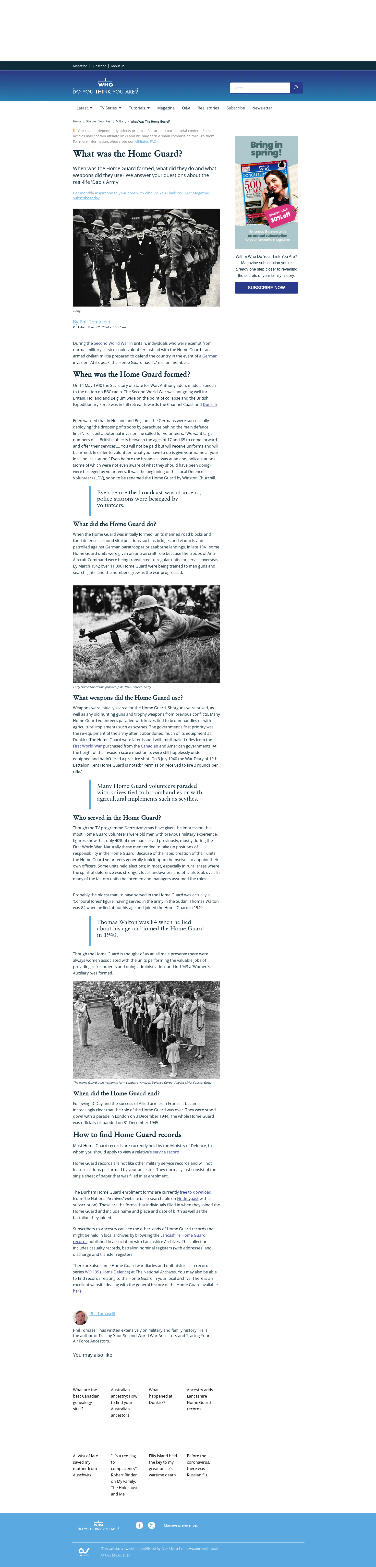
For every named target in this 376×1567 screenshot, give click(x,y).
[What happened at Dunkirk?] (165, 1372)
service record (166, 1152)
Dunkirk (210, 404)
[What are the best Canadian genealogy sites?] (89, 1372)
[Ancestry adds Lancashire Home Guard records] (203, 1372)
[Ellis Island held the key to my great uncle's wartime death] (165, 1438)
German (210, 356)
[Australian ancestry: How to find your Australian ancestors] (127, 1372)
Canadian (149, 746)
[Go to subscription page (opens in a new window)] (266, 248)
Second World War (111, 343)
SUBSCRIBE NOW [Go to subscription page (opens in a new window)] (266, 287)
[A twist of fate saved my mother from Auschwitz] (89, 1438)
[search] (296, 88)
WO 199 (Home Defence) (107, 1272)
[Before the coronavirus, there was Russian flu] (203, 1438)
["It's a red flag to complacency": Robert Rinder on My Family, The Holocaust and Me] (127, 1438)
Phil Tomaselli (102, 1313)
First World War (87, 746)
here (77, 1291)
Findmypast (188, 1198)
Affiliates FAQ (146, 141)
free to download (195, 1192)
